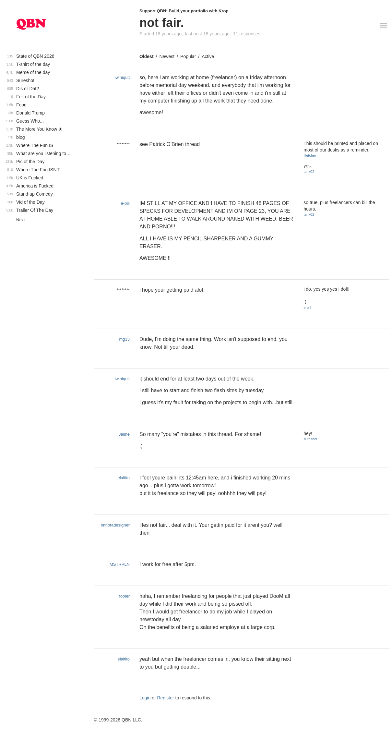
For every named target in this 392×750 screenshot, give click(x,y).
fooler (124, 596)
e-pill (125, 203)
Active (208, 56)
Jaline (124, 434)
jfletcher (309, 155)
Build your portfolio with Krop (198, 10)
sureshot (310, 439)
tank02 (308, 172)
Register (165, 697)
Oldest (146, 56)
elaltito (123, 477)
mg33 (124, 339)
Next (20, 220)
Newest (166, 56)
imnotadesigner (115, 525)
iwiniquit (122, 77)
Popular (188, 56)
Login (144, 697)
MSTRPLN (120, 564)
